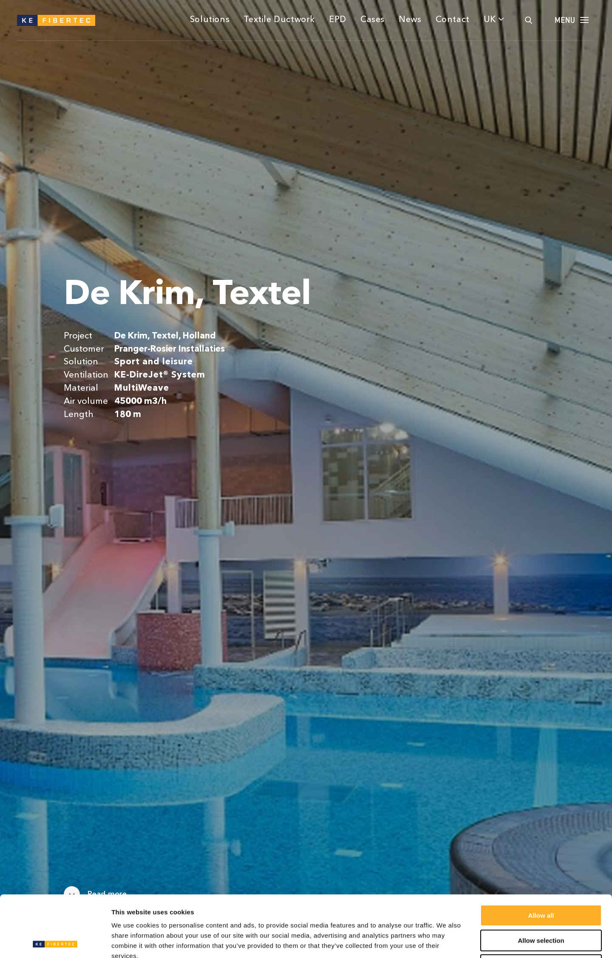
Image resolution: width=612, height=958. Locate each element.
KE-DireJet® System (159, 375)
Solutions (210, 20)
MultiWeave (141, 388)
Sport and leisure (153, 362)
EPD (337, 20)
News (410, 20)
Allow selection (541, 879)
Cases (372, 20)
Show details (446, 941)
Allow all (541, 854)
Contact (453, 20)
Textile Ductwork (279, 20)
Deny (541, 903)
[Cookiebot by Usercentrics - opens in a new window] (55, 941)
